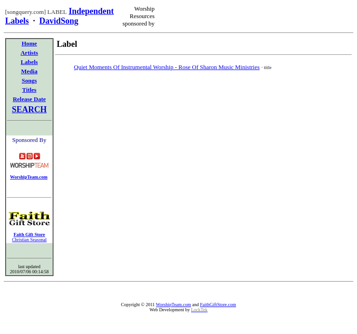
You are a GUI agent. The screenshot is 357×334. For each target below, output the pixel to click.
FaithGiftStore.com (218, 304)
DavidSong (59, 21)
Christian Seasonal (29, 239)
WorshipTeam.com (173, 304)
